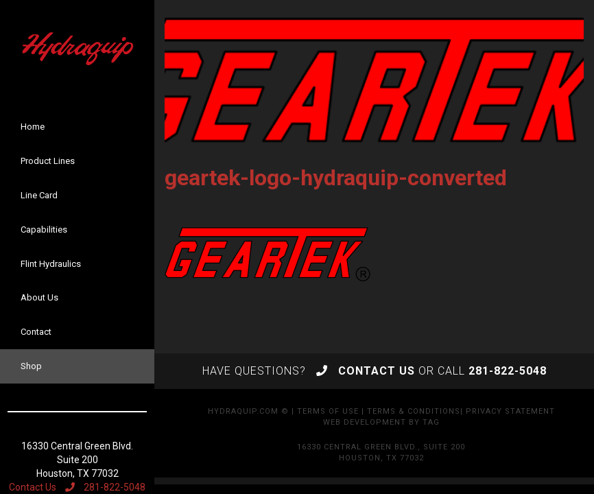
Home (33, 126)
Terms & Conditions (413, 411)
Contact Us (32, 487)
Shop (31, 366)
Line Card (39, 195)
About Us (39, 297)
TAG (431, 422)
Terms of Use (328, 411)
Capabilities (44, 229)
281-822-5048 (105, 487)
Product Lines (48, 161)
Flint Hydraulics (51, 264)
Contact (36, 332)
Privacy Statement (510, 411)
